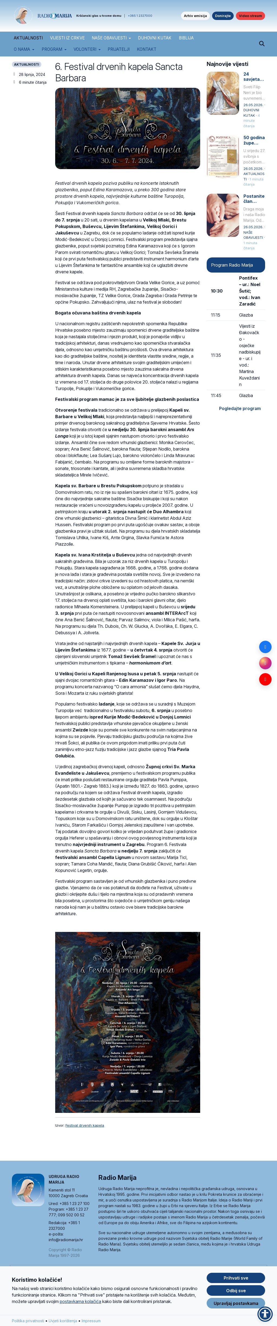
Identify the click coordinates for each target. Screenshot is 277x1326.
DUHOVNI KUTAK (155, 38)
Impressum (91, 1322)
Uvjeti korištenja (63, 1322)
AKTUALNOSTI (28, 38)
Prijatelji (119, 49)
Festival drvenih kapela (84, 1125)
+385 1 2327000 (140, 16)
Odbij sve (236, 1292)
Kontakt (146, 49)
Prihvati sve (236, 1279)
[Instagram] (265, 663)
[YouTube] (265, 679)
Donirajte (223, 16)
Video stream (250, 16)
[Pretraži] (261, 44)
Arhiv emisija (195, 16)
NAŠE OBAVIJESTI (109, 38)
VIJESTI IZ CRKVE (67, 38)
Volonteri (85, 49)
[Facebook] (265, 647)
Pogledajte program (240, 408)
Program (52, 49)
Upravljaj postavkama (236, 1304)
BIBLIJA (186, 38)
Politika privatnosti (28, 1322)
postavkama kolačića (80, 1302)
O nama (22, 49)
